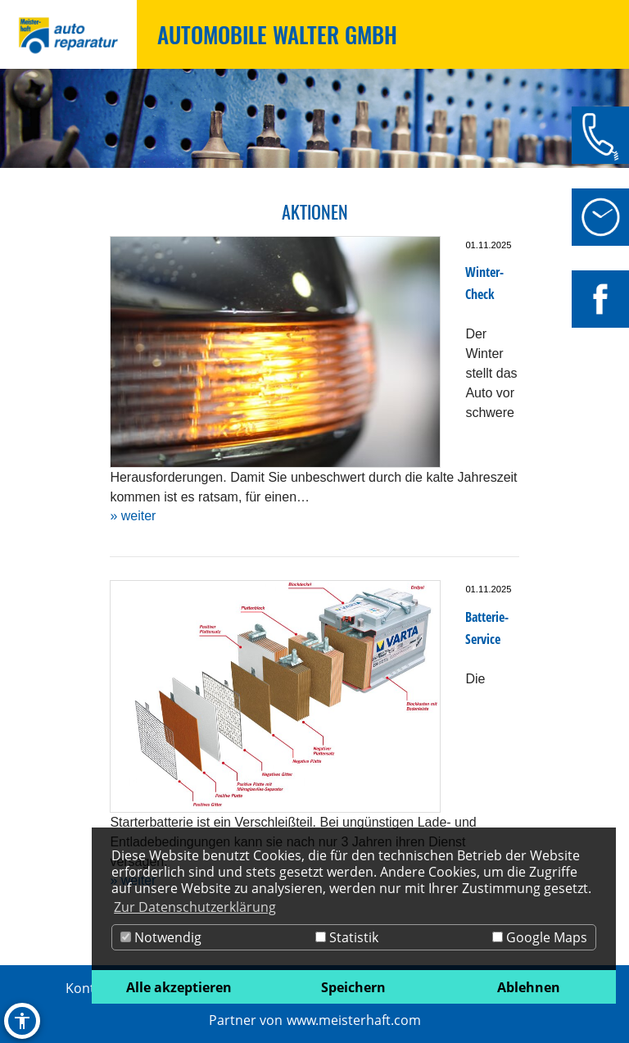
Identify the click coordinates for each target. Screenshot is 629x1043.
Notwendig (160, 937)
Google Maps (539, 937)
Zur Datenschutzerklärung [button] (195, 907)
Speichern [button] (353, 987)
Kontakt (90, 988)
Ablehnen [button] (528, 987)
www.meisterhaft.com (354, 1020)
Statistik (346, 937)
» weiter (133, 516)
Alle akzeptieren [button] (179, 987)
